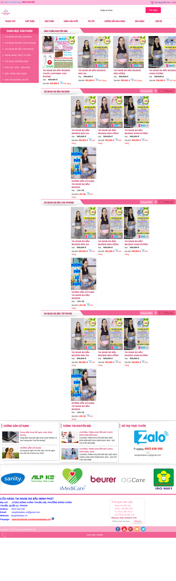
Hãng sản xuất (71, 21)
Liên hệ (158, 21)
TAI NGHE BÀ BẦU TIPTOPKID (19, 49)
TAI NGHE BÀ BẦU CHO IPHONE (20, 43)
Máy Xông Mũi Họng (16, 73)
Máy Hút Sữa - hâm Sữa (17, 67)
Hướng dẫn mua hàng (114, 21)
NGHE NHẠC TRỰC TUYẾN (18, 55)
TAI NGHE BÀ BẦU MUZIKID (18, 37)
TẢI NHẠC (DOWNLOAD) (16, 61)
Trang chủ (10, 21)
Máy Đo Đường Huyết (17, 80)
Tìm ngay (153, 10)
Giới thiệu (30, 21)
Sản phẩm (49, 21)
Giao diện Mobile (95, 535)
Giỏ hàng (158, 2)
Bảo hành (139, 21)
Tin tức (91, 21)
